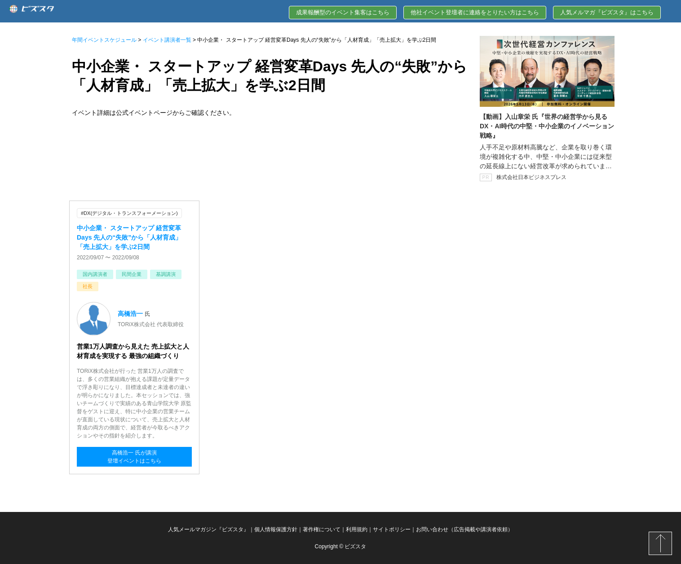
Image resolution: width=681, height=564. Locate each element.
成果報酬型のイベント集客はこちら (342, 12)
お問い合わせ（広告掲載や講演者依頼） (464, 529)
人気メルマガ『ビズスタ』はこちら (607, 12)
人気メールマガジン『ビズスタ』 (208, 529)
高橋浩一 (131, 313)
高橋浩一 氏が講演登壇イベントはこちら (134, 457)
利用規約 (356, 529)
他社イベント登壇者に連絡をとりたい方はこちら (475, 12)
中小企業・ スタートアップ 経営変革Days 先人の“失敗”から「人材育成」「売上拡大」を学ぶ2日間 (129, 237)
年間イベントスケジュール (104, 40)
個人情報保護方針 (275, 529)
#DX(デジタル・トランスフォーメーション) (129, 213)
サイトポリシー (392, 529)
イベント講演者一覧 (167, 40)
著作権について (321, 529)
